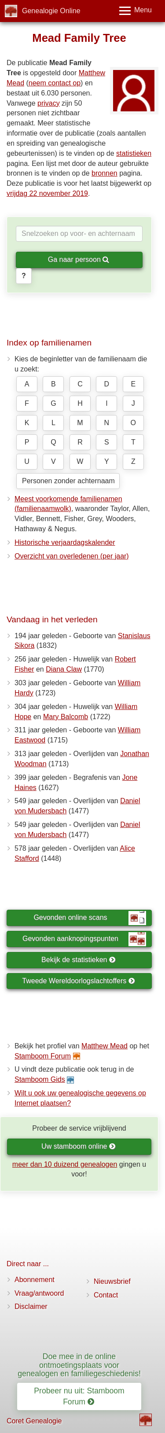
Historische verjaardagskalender (65, 542)
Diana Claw (64, 669)
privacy (48, 103)
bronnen (104, 173)
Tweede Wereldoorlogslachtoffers (78, 981)
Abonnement (35, 1279)
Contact (106, 1295)
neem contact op (55, 83)
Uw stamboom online (78, 1146)
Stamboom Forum (43, 1056)
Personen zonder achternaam (68, 481)
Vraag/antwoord (39, 1293)
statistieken (133, 153)
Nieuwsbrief (112, 1281)
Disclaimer (31, 1306)
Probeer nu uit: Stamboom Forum (79, 1396)
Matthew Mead (104, 1046)
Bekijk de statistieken (78, 959)
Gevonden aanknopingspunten (84, 939)
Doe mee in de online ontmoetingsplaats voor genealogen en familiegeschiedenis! (79, 1365)
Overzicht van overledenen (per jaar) (72, 556)
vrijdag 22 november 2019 (47, 193)
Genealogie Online (51, 11)
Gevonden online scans (89, 918)
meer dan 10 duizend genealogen (64, 1164)
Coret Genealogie (34, 1421)
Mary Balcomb (65, 716)
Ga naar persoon (79, 259)
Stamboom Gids (40, 1079)
